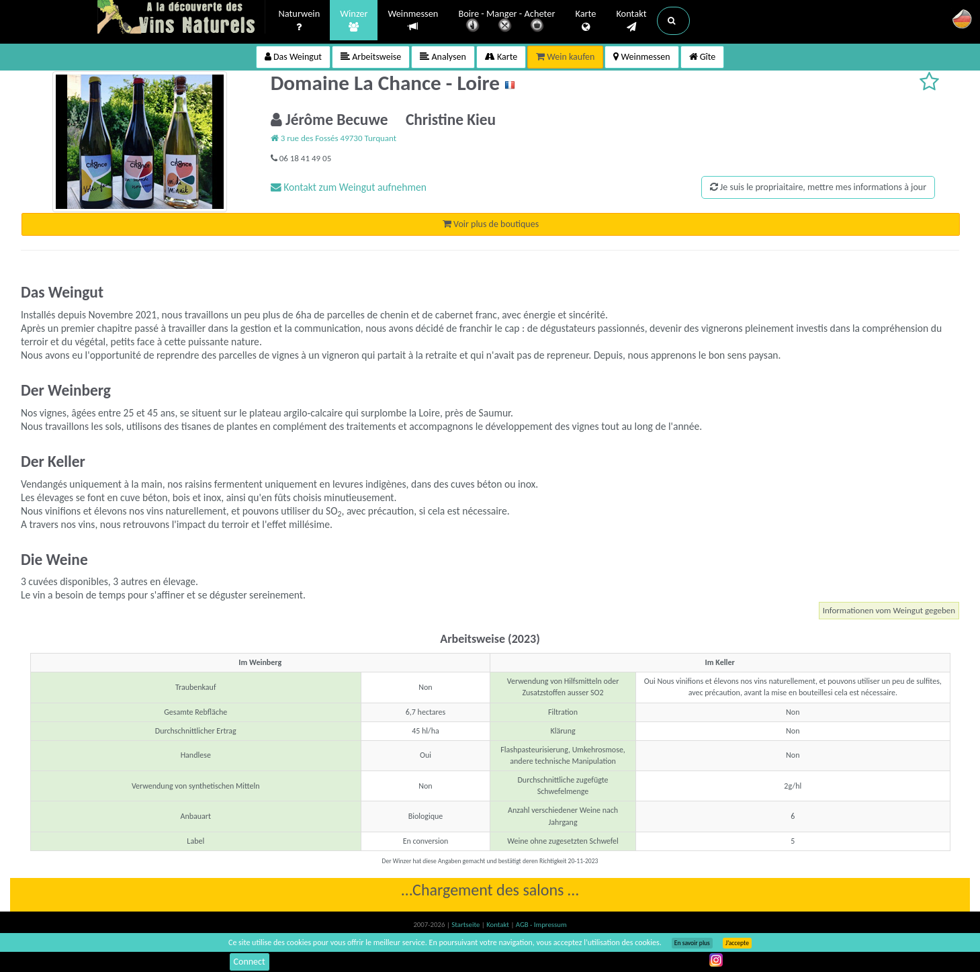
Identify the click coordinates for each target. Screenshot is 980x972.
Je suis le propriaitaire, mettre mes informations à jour (818, 187)
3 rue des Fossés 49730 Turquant (333, 138)
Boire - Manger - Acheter (506, 22)
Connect (249, 961)
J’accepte (737, 943)
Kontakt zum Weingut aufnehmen (349, 187)
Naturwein (299, 21)
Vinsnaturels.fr (181, 18)
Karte (585, 21)
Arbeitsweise (371, 56)
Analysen (443, 56)
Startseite (466, 924)
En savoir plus (692, 943)
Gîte (702, 56)
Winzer (353, 21)
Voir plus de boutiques (491, 224)
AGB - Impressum (541, 924)
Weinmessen (413, 20)
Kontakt (631, 21)
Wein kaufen (565, 56)
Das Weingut (293, 56)
